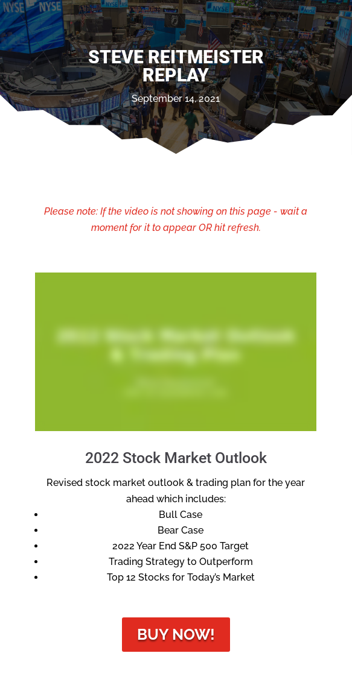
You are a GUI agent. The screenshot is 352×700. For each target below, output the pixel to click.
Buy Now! (176, 634)
